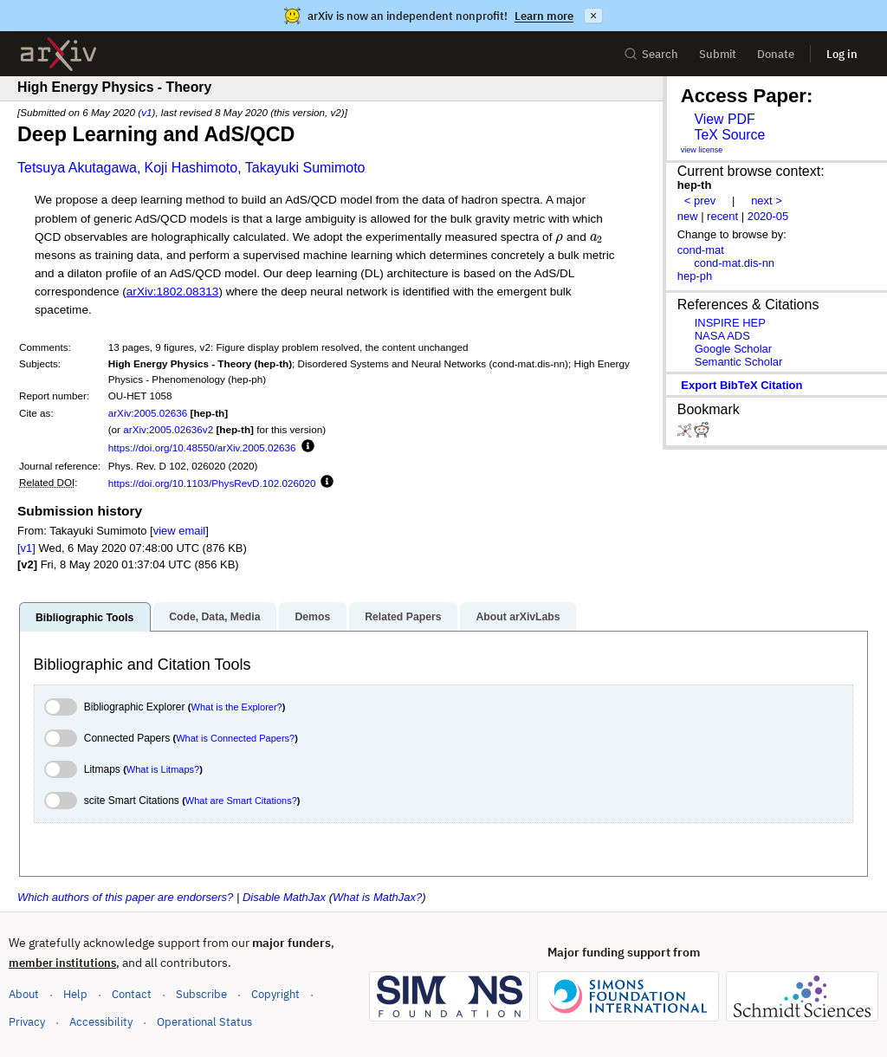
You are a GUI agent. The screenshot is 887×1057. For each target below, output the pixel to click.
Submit (717, 54)
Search (651, 54)
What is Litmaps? (162, 769)
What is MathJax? (377, 897)
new (687, 216)
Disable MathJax (284, 897)
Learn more (544, 16)
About (24, 994)
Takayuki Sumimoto (305, 167)
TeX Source (729, 134)
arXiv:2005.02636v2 (168, 429)
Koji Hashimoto (191, 167)
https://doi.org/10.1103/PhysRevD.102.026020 (212, 483)
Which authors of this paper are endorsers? (125, 897)
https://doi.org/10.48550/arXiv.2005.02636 (202, 447)
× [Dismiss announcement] (593, 16)
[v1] (26, 547)
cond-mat (700, 249)
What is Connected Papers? (235, 738)
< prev (699, 200)
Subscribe (201, 994)
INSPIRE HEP (730, 322)
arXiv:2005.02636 (148, 412)
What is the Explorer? (236, 707)
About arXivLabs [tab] (518, 617)
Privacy (27, 1022)
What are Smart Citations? (241, 800)
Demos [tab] (312, 617)
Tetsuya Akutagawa (77, 167)
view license (702, 150)
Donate (775, 54)
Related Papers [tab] (403, 617)
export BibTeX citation (741, 385)
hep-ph (694, 275)
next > (766, 200)
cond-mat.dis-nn (734, 262)
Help (75, 994)
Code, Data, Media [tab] (214, 617)
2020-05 (768, 216)
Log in (842, 54)
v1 (146, 112)
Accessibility (101, 1022)
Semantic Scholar (739, 361)
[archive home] (58, 54)
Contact (132, 994)
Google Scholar (733, 348)
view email (179, 530)
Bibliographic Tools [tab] (84, 618)
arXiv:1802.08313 (172, 291)
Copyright (275, 994)
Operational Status (204, 1021)
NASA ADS (722, 335)
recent (722, 216)
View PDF (724, 119)
